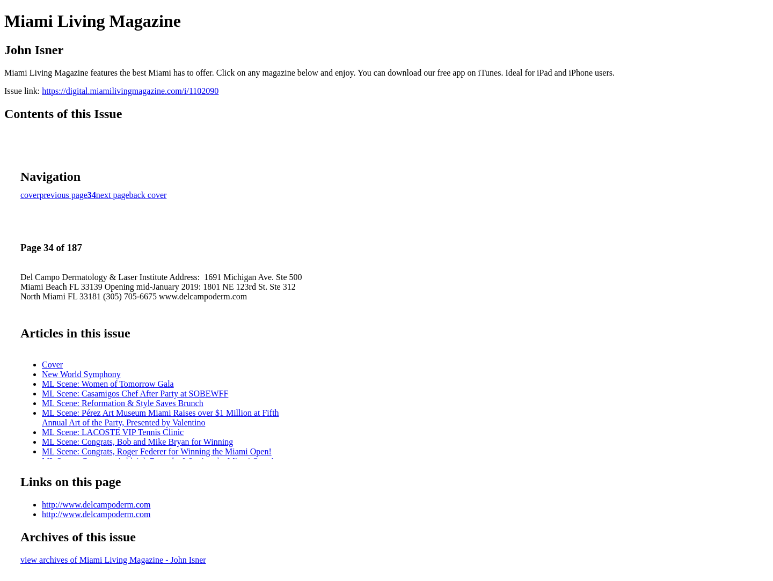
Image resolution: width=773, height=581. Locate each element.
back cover (148, 195)
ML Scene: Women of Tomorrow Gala (108, 383)
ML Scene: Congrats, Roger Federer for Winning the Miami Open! (157, 451)
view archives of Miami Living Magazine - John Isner (113, 559)
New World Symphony (81, 374)
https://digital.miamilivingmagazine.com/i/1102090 (130, 90)
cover (30, 195)
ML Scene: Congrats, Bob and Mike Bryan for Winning (137, 441)
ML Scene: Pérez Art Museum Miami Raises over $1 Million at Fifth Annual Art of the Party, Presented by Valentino (160, 417)
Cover (52, 364)
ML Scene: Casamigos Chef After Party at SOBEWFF (135, 393)
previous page (63, 195)
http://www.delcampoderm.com (96, 504)
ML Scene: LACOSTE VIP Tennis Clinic (113, 432)
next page (112, 195)
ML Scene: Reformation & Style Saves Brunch (122, 403)
